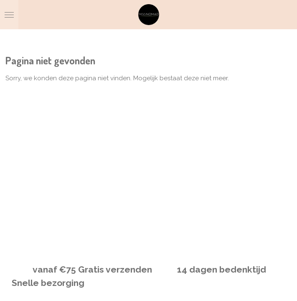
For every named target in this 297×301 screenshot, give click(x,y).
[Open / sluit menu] (9, 14)
